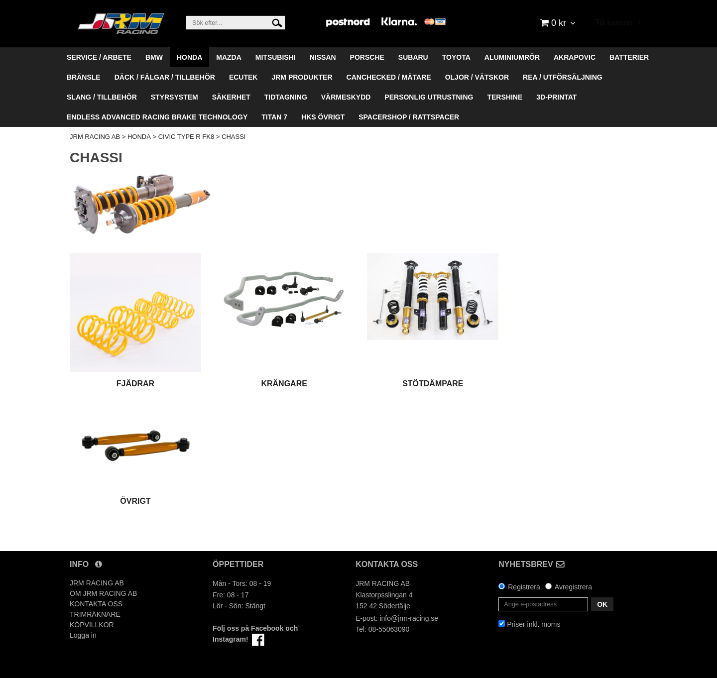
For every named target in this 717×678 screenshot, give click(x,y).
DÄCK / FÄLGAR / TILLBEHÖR (165, 77)
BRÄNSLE (84, 77)
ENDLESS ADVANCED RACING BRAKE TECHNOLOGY (157, 117)
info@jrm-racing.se (408, 618)
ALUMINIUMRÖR (512, 57)
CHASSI (233, 136)
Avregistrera (573, 587)
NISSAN (323, 57)
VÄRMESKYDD (346, 97)
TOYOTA (456, 57)
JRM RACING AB (95, 136)
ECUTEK (243, 77)
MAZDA (228, 57)
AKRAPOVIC (575, 57)
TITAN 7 (274, 117)
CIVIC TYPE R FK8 (186, 136)
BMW (154, 57)
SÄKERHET (231, 97)
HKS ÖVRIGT (323, 117)
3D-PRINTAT (556, 97)
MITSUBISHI (275, 57)
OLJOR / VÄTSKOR (477, 77)
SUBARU (413, 57)
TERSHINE (504, 97)
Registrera (524, 587)
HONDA (189, 57)
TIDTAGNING (285, 97)
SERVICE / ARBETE (99, 57)
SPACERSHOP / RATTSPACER (408, 117)
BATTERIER (629, 57)
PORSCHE (367, 57)
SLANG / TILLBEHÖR (102, 97)
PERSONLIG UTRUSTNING (428, 97)
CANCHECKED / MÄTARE (389, 77)
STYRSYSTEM (174, 97)
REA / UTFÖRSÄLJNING (562, 77)
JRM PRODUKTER (301, 77)
